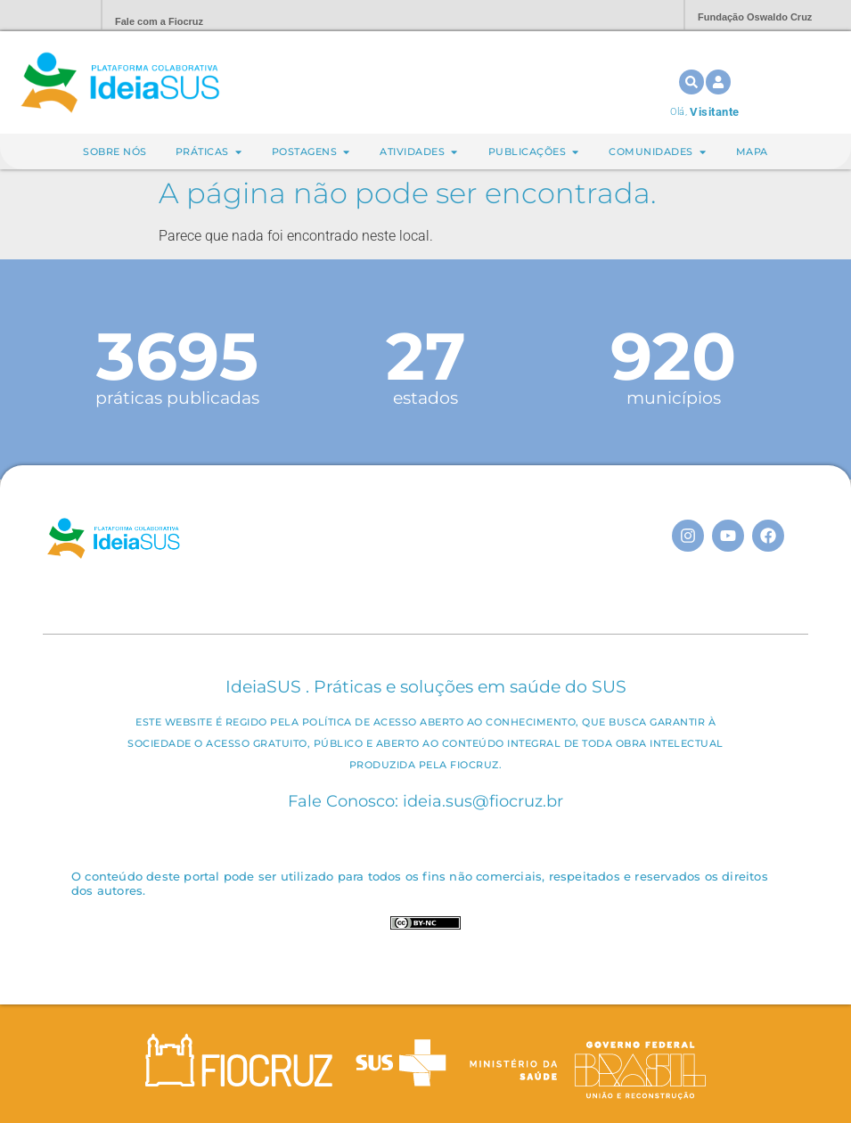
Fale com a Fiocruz (159, 21)
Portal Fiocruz (44, 15)
